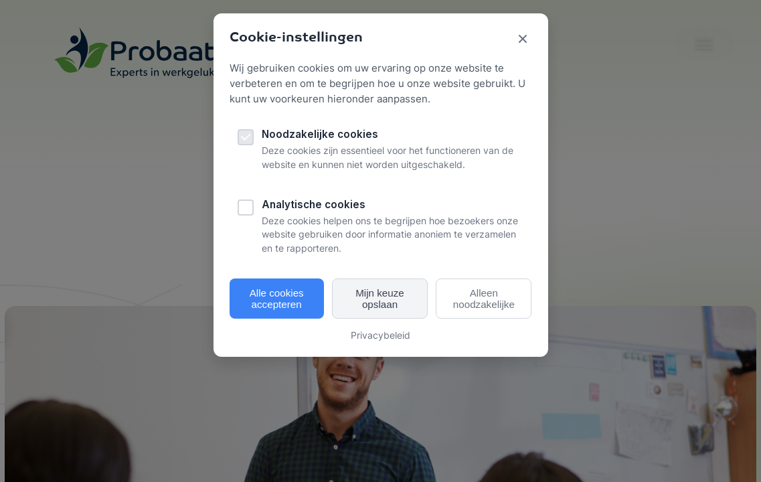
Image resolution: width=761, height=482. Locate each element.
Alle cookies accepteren (277, 298)
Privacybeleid (380, 335)
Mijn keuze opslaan (379, 298)
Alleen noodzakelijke (484, 298)
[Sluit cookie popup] (522, 39)
